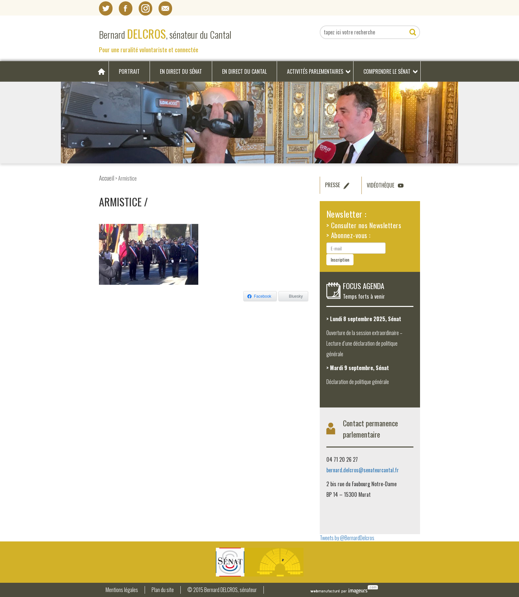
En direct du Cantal (244, 71)
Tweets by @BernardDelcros (347, 538)
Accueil (106, 178)
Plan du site (163, 590)
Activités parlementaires (315, 71)
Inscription (340, 259)
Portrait (129, 71)
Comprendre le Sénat (386, 71)
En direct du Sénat (181, 71)
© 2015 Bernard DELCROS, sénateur (222, 590)
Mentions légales (122, 590)
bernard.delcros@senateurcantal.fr (362, 470)
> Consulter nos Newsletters (363, 225)
